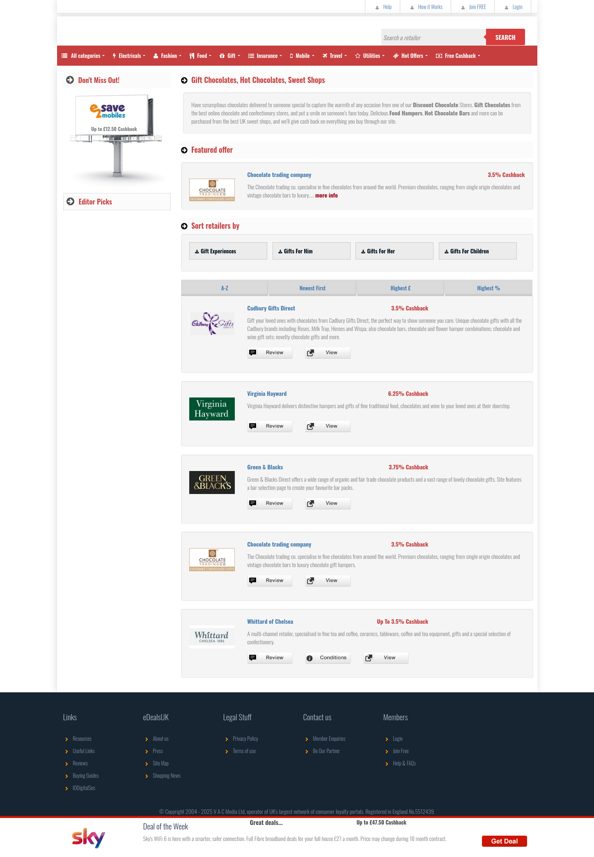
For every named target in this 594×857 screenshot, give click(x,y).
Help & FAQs (399, 763)
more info (326, 195)
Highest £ (400, 288)
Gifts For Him (294, 251)
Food (198, 55)
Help (383, 6)
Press (153, 751)
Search (505, 36)
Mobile (300, 55)
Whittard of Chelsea (270, 621)
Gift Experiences (214, 251)
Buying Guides (81, 776)
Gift (227, 55)
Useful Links (79, 751)
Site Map (156, 763)
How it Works (425, 6)
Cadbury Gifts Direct (271, 308)
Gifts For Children (466, 251)
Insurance (263, 55)
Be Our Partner (321, 751)
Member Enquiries (324, 739)
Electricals (127, 55)
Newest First (313, 288)
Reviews (75, 763)
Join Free (396, 751)
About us (156, 739)
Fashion (165, 55)
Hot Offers (408, 55)
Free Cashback (456, 55)
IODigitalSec (79, 788)
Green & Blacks (265, 467)
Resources (77, 739)
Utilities (367, 55)
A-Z (224, 288)
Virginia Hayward (267, 394)
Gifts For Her (377, 251)
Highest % (488, 288)
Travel (332, 55)
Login (512, 6)
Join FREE (472, 6)
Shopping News (162, 776)
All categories (81, 55)
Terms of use (239, 751)
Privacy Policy (240, 739)
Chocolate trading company (279, 174)
